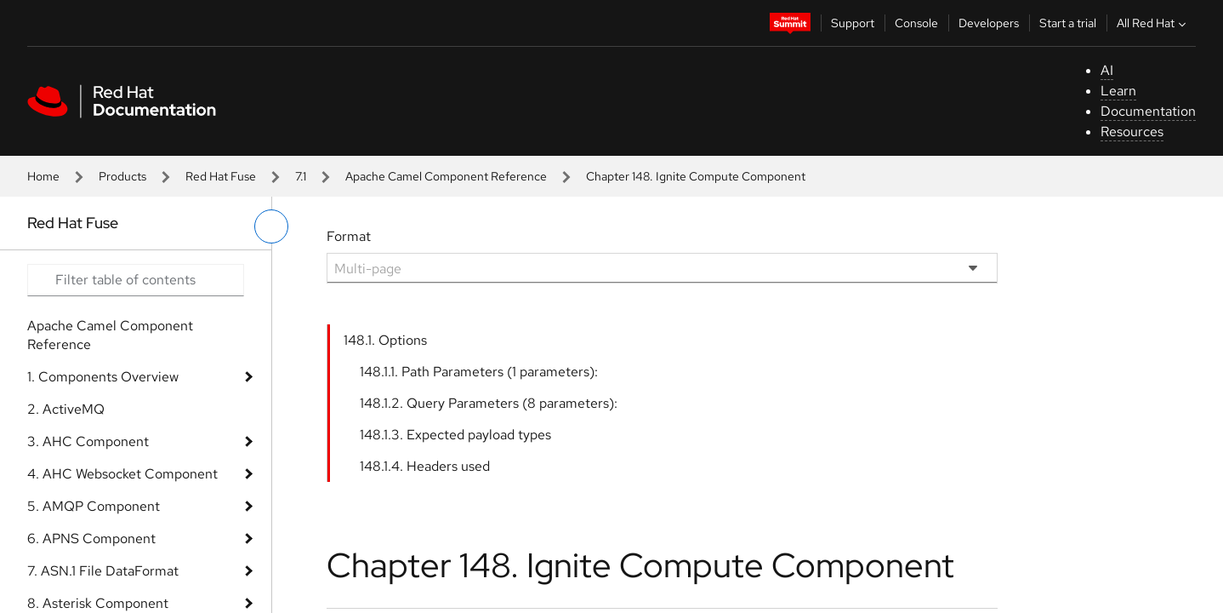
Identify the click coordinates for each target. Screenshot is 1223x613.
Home (43, 176)
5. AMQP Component (93, 506)
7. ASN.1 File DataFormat (103, 571)
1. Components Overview (103, 377)
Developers (988, 23)
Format (349, 236)
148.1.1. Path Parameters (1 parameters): (479, 372)
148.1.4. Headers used (425, 466)
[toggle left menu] (271, 226)
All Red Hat (1153, 23)
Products (122, 176)
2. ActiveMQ (66, 409)
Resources (1132, 131)
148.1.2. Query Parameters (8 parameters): (488, 403)
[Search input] (135, 280)
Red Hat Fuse (220, 176)
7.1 (300, 176)
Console (916, 23)
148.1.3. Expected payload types (455, 435)
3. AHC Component (88, 441)
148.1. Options (385, 340)
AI (1107, 70)
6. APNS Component (91, 538)
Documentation (1148, 111)
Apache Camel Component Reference (446, 176)
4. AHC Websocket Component (122, 474)
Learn (1118, 91)
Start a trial (1067, 23)
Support (852, 23)
